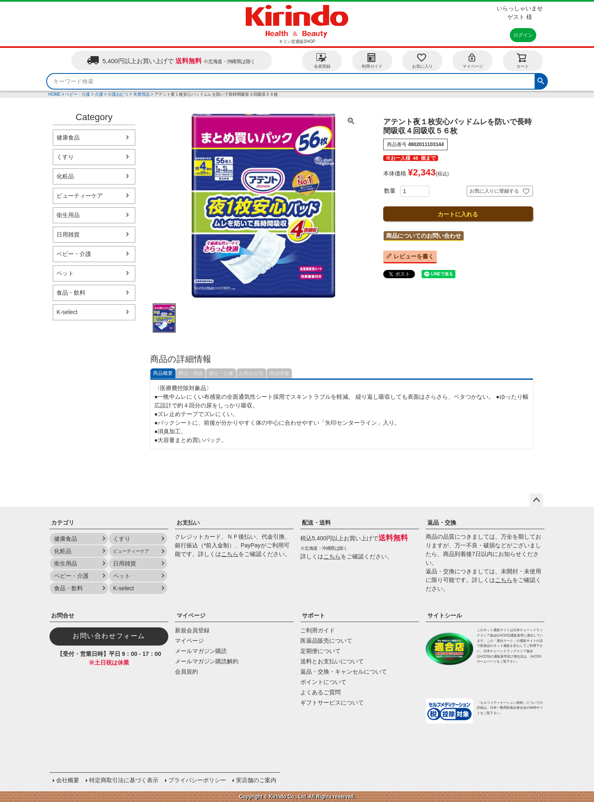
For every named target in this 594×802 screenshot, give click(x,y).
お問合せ (62, 615)
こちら (229, 554)
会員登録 (322, 60)
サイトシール (444, 615)
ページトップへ (536, 500)
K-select (67, 312)
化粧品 (65, 176)
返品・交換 (441, 522)
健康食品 (68, 137)
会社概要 (67, 780)
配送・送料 (316, 522)
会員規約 (186, 671)
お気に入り (422, 60)
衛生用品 (68, 215)
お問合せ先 (251, 373)
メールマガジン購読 (201, 651)
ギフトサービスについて (332, 702)
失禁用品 (141, 94)
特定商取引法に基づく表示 (123, 780)
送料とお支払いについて (332, 661)
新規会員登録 (192, 630)
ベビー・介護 (77, 94)
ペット (65, 273)
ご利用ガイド (317, 630)
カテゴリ (62, 522)
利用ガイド (372, 60)
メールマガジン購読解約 (206, 661)
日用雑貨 (68, 234)
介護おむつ (118, 94)
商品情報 (279, 373)
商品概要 (163, 373)
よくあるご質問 (320, 692)
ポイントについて (323, 682)
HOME (54, 94)
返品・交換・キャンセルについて (343, 671)
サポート (313, 615)
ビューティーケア (80, 195)
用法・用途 (190, 373)
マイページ (472, 60)
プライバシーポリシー (197, 780)
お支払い (188, 522)
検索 (541, 80)
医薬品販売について (326, 640)
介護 (99, 94)
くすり (65, 157)
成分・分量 (221, 373)
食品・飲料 (71, 292)
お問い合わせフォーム (109, 635)
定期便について (320, 651)
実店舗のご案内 (256, 780)
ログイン (523, 35)
